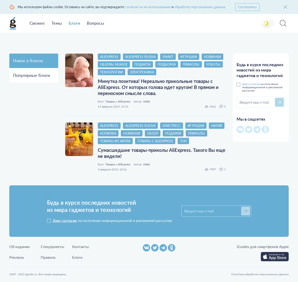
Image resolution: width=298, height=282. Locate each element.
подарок (143, 64)
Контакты (80, 246)
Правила (48, 257)
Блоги (74, 23)
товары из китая (115, 141)
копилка (108, 133)
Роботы (213, 64)
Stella (146, 101)
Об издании (19, 246)
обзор (152, 133)
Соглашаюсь (247, 7)
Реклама (16, 257)
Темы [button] (56, 23)
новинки (212, 57)
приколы (191, 64)
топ (183, 141)
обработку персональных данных (199, 7)
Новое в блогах (28, 60)
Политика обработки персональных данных (260, 274)
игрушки (188, 57)
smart (168, 57)
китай (216, 126)
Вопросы (95, 23)
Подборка (167, 64)
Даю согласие (251, 84)
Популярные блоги (31, 75)
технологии (111, 72)
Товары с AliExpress (117, 101)
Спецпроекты (52, 246)
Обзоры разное (114, 64)
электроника (142, 72)
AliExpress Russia (140, 57)
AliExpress (109, 57)
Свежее (37, 23)
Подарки (173, 133)
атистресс (172, 126)
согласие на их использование (148, 7)
